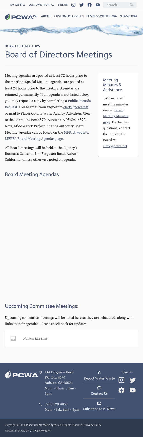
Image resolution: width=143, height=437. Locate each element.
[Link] (73, 5)
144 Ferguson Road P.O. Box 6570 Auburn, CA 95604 (59, 377)
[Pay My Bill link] (17, 5)
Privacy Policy (92, 424)
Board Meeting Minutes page (115, 116)
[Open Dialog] (62, 5)
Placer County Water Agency (42, 424)
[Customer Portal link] (41, 5)
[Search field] (117, 5)
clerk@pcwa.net (75, 107)
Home (34, 16)
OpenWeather (40, 430)
